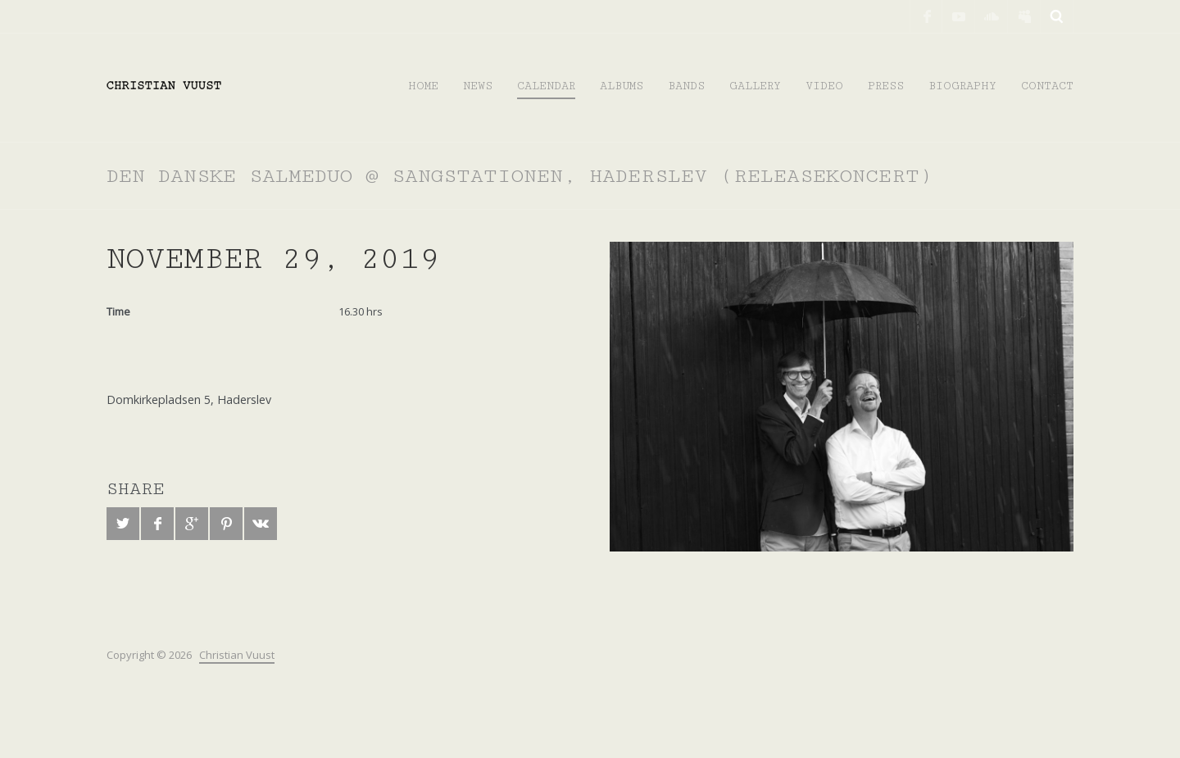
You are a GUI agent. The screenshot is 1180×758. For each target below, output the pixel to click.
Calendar (546, 86)
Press (886, 86)
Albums (621, 86)
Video (824, 86)
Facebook (926, 16)
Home (423, 86)
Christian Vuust (237, 654)
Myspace (1024, 16)
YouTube (958, 16)
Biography (962, 86)
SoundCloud (991, 16)
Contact (1047, 86)
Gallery (755, 86)
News (477, 86)
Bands (686, 86)
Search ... (1057, 16)
